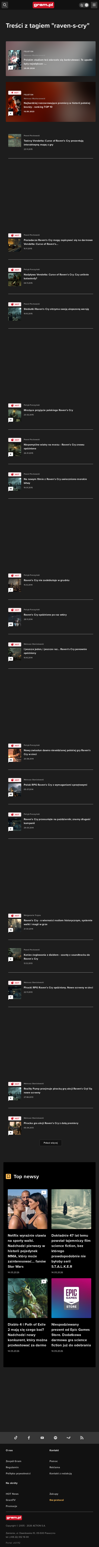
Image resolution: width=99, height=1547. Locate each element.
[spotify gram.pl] (56, 1438)
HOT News (12, 1494)
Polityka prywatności (18, 1473)
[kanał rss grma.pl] (82, 1438)
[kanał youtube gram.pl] (42, 1438)
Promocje (11, 1506)
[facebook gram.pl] (29, 1438)
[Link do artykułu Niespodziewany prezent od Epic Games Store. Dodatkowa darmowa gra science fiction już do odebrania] (71, 1315)
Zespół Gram (13, 1461)
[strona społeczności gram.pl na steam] (69, 1438)
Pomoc (54, 1461)
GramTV (11, 1500)
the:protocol (57, 1500)
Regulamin (12, 1467)
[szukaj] (5, 5)
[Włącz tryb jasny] (84, 5)
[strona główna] (44, 5)
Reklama (55, 1467)
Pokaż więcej (51, 1143)
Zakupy (54, 1494)
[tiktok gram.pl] (16, 1438)
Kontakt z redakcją (61, 1473)
